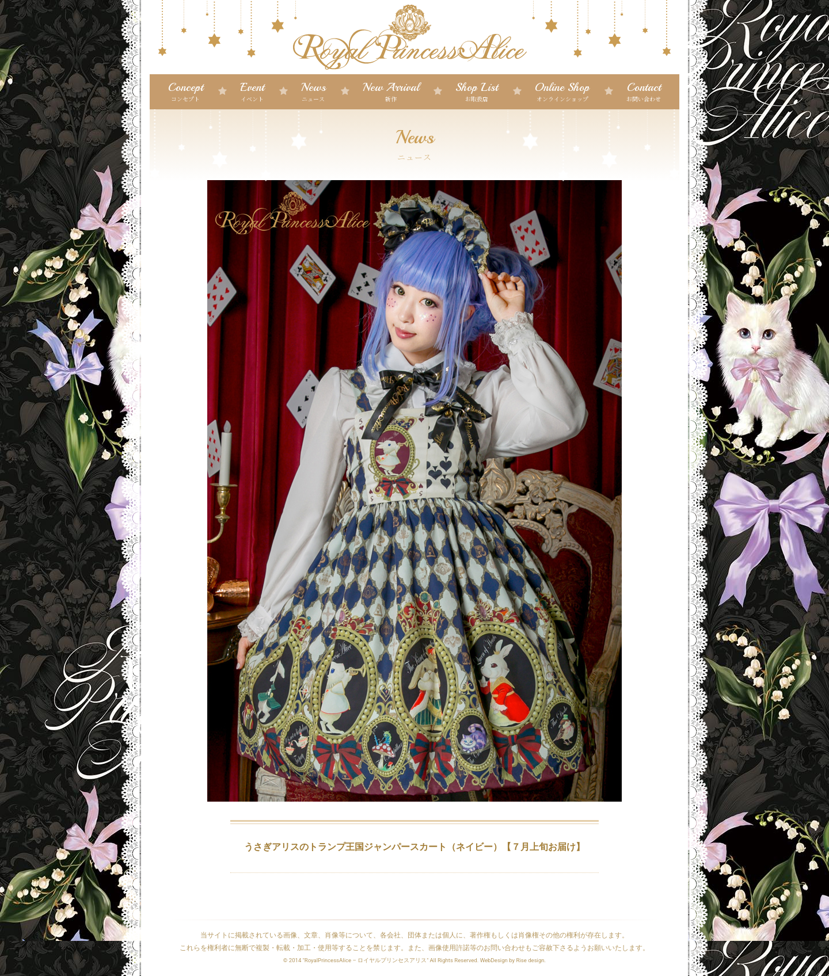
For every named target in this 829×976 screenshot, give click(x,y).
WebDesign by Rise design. (513, 960)
